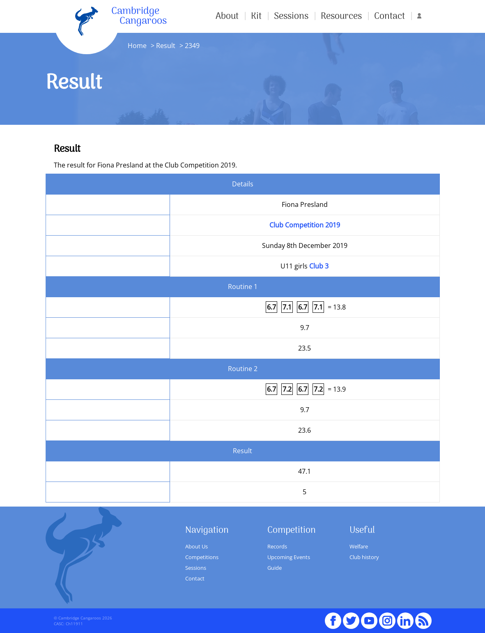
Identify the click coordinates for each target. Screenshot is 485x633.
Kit (256, 16)
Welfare (358, 546)
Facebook (333, 617)
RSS (423, 617)
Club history (364, 557)
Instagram (387, 617)
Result (165, 45)
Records (277, 546)
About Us (196, 546)
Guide (274, 567)
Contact (389, 16)
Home (137, 45)
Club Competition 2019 (304, 224)
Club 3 (319, 266)
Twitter (351, 617)
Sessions (291, 16)
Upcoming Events (288, 557)
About (227, 16)
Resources (341, 16)
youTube (369, 617)
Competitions (201, 557)
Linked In (405, 620)
